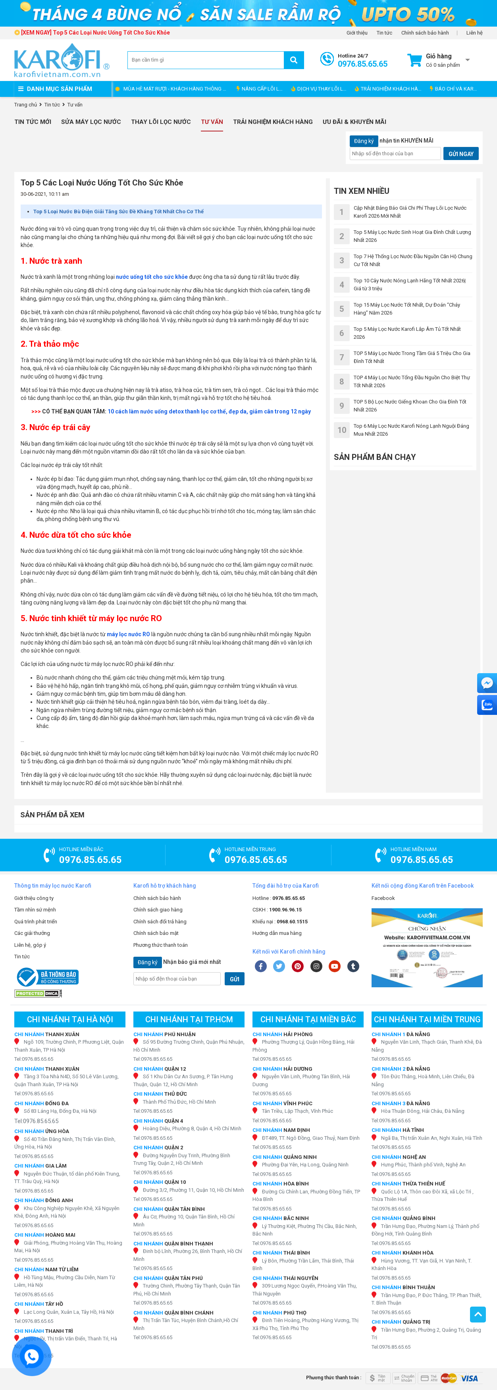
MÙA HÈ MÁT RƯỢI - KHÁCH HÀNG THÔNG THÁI (178, 89)
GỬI (234, 979)
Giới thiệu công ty (34, 898)
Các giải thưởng (32, 933)
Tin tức (384, 33)
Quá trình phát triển (35, 922)
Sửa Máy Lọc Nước (91, 121)
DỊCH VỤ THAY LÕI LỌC (320, 89)
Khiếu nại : (280, 922)
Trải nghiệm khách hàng (273, 121)
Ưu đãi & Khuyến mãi (354, 121)
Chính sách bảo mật (156, 933)
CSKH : (277, 910)
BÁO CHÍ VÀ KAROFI (455, 89)
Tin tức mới (32, 121)
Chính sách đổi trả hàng (160, 922)
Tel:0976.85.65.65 (33, 1059)
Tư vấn (212, 121)
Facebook (383, 898)
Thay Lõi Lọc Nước (161, 121)
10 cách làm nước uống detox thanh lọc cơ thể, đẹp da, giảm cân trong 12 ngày (209, 411)
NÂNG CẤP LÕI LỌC (261, 89)
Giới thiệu (357, 33)
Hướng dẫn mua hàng (277, 933)
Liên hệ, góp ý (30, 945)
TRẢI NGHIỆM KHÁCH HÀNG (390, 89)
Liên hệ (474, 33)
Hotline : (278, 898)
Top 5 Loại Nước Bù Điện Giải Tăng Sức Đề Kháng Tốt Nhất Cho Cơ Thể (118, 211)
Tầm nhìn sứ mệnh (35, 910)
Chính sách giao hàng (158, 910)
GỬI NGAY (461, 154)
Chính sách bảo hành (425, 33)
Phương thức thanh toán (160, 945)
